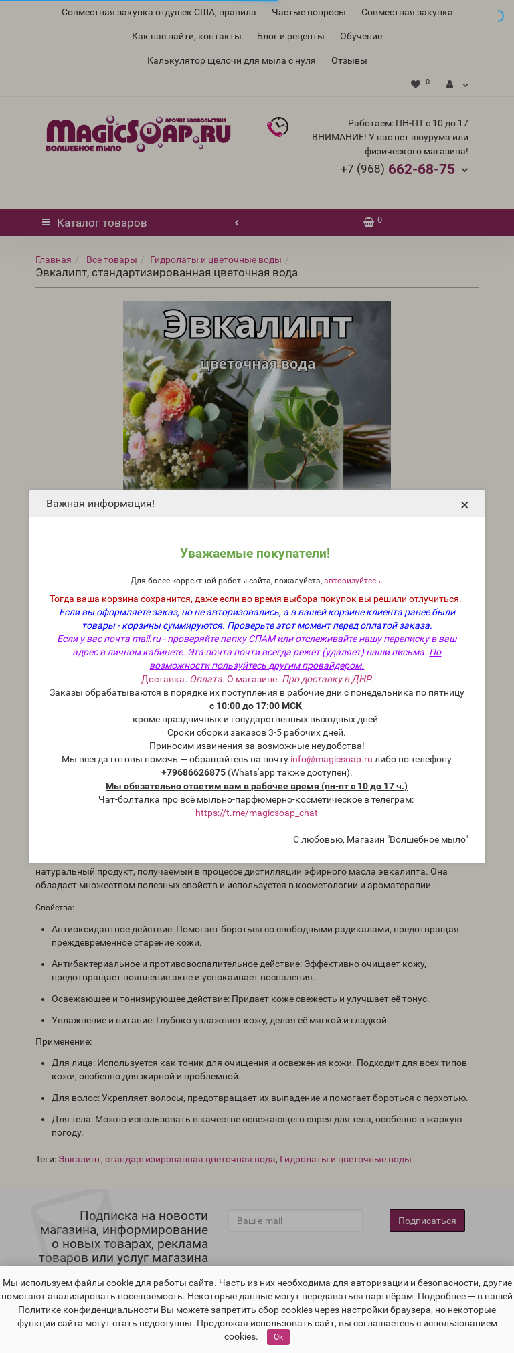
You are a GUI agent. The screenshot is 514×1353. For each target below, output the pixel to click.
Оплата (205, 678)
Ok (278, 1337)
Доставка (163, 678)
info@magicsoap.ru (331, 759)
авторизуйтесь (352, 580)
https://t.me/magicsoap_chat (256, 812)
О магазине (252, 678)
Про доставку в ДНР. (327, 678)
